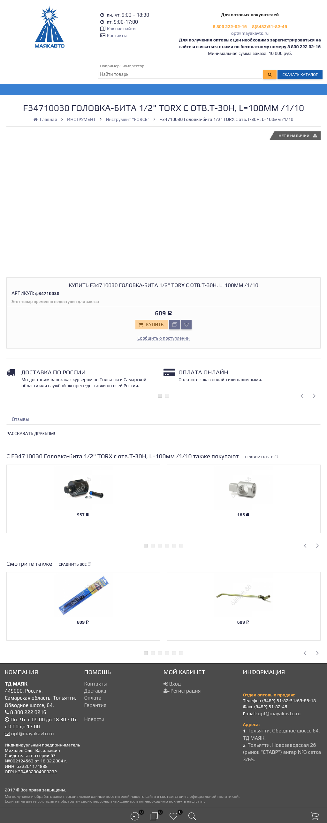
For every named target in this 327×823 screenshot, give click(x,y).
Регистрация (182, 691)
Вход (172, 684)
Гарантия (95, 705)
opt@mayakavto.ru (250, 33)
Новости (94, 719)
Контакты (116, 35)
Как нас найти (121, 28)
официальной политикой (214, 796)
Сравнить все (261, 456)
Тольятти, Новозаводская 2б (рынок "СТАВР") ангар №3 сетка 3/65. (282, 752)
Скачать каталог (300, 74)
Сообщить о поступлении (163, 338)
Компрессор (132, 65)
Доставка (95, 691)
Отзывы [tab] (20, 419)
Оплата (93, 698)
